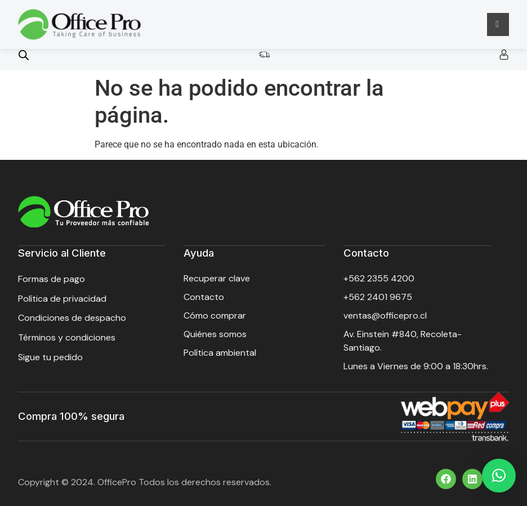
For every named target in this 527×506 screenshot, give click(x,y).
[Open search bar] (23, 55)
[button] (499, 475)
